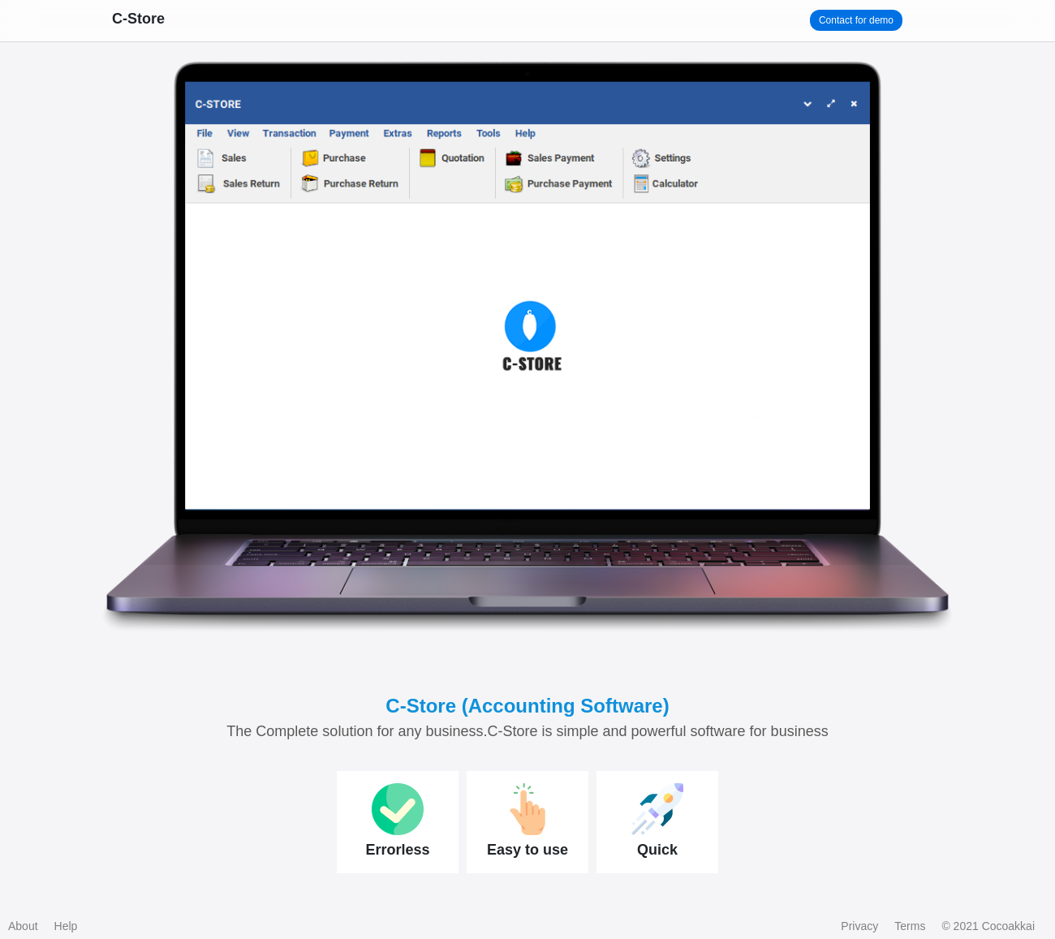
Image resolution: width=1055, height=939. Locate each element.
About (23, 926)
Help (66, 926)
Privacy (859, 926)
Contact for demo (856, 20)
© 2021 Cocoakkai (988, 926)
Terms (909, 926)
